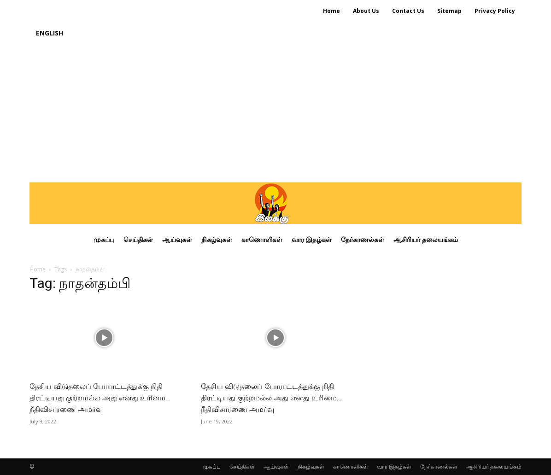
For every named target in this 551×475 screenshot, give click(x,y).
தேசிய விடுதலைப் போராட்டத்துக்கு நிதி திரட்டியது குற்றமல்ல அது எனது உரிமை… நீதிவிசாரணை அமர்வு (99, 398)
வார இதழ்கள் (394, 466)
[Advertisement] (275, 113)
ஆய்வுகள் (276, 466)
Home (37, 269)
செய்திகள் (242, 466)
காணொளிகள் (350, 466)
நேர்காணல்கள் (438, 466)
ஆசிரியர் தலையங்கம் (494, 466)
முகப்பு (212, 466)
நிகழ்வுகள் (311, 466)
